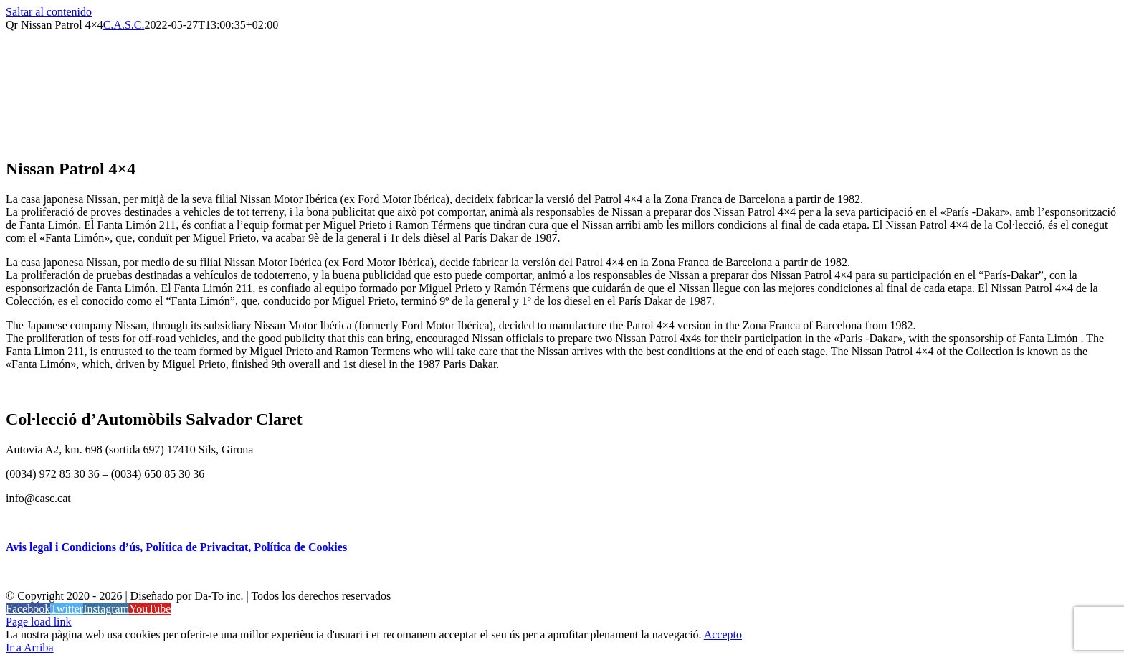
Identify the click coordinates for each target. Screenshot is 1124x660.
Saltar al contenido (49, 12)
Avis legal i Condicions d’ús (73, 547)
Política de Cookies (300, 547)
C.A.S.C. (124, 25)
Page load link (39, 622)
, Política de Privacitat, (197, 547)
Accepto (723, 634)
